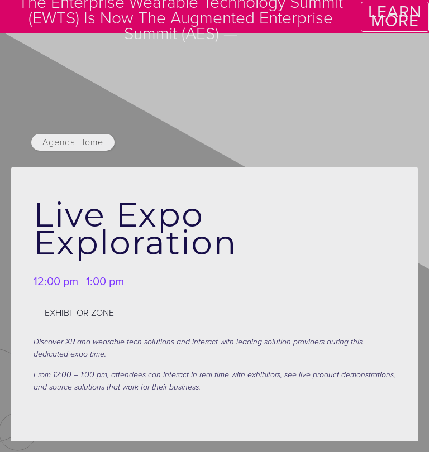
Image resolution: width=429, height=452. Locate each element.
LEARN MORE (395, 16)
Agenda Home (72, 142)
